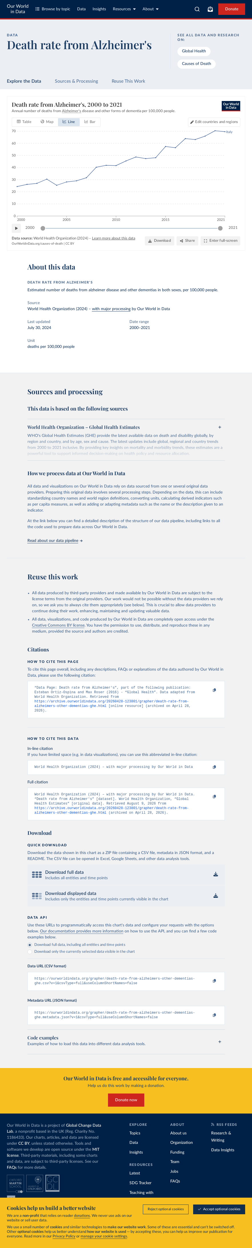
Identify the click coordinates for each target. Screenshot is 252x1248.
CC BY (69, 243)
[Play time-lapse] (16, 228)
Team (174, 1171)
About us (178, 1142)
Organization (181, 1152)
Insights (99, 9)
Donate (231, 9)
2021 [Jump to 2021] (233, 228)
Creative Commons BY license (58, 625)
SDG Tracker (140, 1192)
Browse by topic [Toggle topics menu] (52, 9)
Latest (134, 1182)
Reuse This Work (128, 81)
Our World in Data (18, 9)
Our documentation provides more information (81, 938)
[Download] (159, 240)
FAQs (12, 1176)
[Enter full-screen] (220, 240)
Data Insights (222, 1159)
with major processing (111, 309)
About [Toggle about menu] (151, 9)
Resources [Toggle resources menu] (124, 9)
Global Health (194, 51)
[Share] (187, 240)
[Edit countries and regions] (214, 122)
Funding (177, 1162)
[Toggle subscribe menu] (210, 9)
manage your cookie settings (104, 1236)
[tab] (24, 122)
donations (82, 1216)
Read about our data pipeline (54, 541)
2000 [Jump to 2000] (30, 228)
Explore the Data (24, 81)
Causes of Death (196, 64)
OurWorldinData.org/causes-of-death (37, 243)
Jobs (174, 1181)
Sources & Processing (76, 81)
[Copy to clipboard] (208, 690)
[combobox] (197, 9)
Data (81, 9)
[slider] (42, 228)
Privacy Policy (64, 1236)
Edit (216, 122)
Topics (134, 1142)
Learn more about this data (113, 238)
